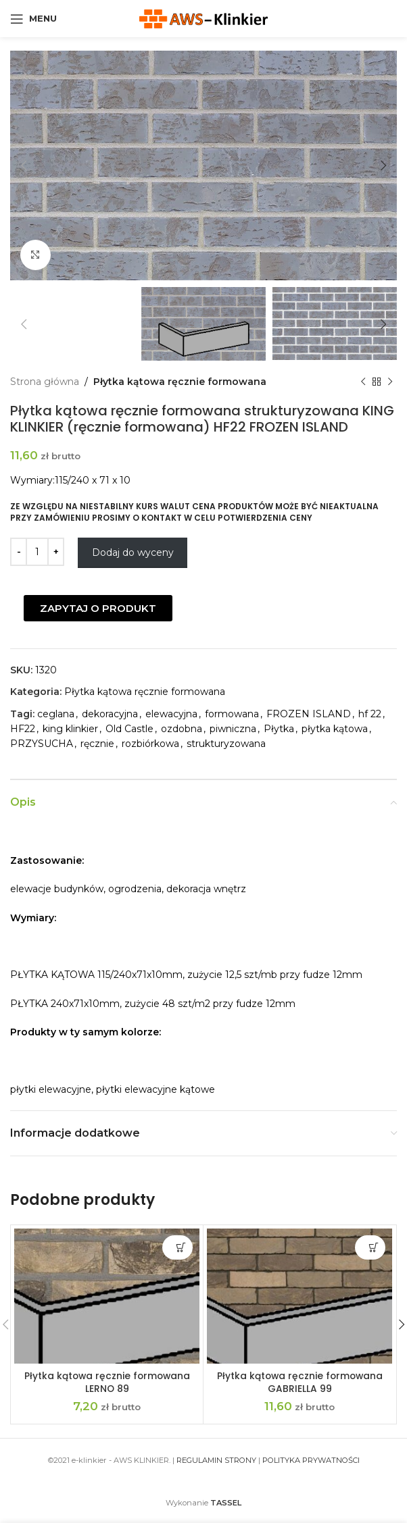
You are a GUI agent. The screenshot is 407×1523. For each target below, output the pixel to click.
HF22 (22, 729)
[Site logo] (203, 17)
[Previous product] (363, 381)
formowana (232, 714)
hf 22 (369, 714)
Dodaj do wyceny (133, 552)
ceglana (55, 714)
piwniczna (233, 729)
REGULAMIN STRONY (216, 1460)
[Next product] (390, 381)
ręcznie (97, 744)
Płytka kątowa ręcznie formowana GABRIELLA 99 (299, 1382)
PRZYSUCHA (41, 744)
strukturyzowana (226, 744)
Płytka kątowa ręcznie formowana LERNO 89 (106, 1382)
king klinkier (70, 729)
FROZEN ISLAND (308, 714)
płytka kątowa (335, 729)
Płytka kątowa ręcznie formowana (179, 382)
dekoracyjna (110, 714)
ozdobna (181, 729)
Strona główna (44, 382)
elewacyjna (171, 714)
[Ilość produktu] (37, 552)
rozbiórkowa (150, 744)
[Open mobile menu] (33, 18)
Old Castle (129, 729)
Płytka (279, 729)
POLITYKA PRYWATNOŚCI (311, 1460)
